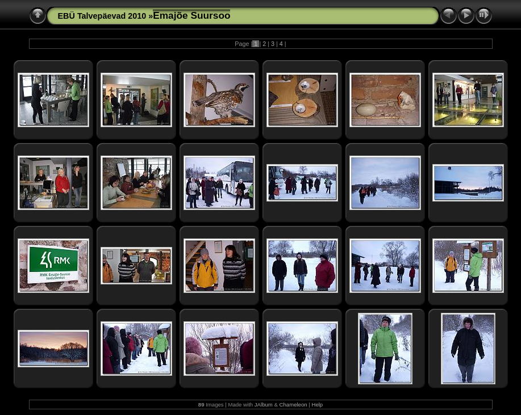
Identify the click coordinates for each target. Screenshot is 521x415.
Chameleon (293, 404)
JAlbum (264, 404)
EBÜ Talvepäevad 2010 (102, 15)
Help (317, 404)
